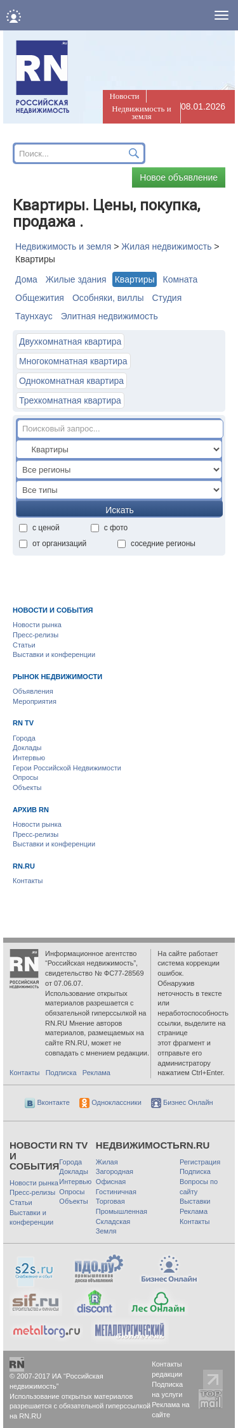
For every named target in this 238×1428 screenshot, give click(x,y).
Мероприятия (34, 701)
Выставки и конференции (54, 654)
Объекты (27, 787)
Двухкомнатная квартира (70, 341)
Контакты (28, 880)
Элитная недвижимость (109, 316)
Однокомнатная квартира (71, 381)
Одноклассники (110, 1102)
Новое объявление (179, 177)
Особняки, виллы (108, 298)
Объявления (33, 691)
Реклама (96, 1072)
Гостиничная (116, 1191)
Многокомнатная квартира (73, 361)
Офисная (111, 1181)
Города (24, 738)
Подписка (61, 1072)
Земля (106, 1231)
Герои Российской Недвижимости (67, 768)
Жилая (107, 1162)
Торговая (110, 1201)
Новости (124, 96)
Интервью (29, 758)
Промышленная (121, 1211)
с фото (109, 527)
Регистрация (200, 1162)
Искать (119, 510)
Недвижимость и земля (141, 112)
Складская (113, 1221)
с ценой (39, 527)
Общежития (39, 298)
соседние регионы (156, 543)
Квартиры (135, 279)
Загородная (114, 1171)
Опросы (25, 777)
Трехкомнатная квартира (70, 400)
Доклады (27, 747)
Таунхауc (34, 316)
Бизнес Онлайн (182, 1102)
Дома (26, 279)
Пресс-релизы (35, 635)
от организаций (52, 543)
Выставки (195, 1201)
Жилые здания (76, 279)
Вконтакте (47, 1102)
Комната (179, 279)
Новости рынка (37, 624)
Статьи (24, 645)
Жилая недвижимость (166, 246)
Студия (167, 298)
